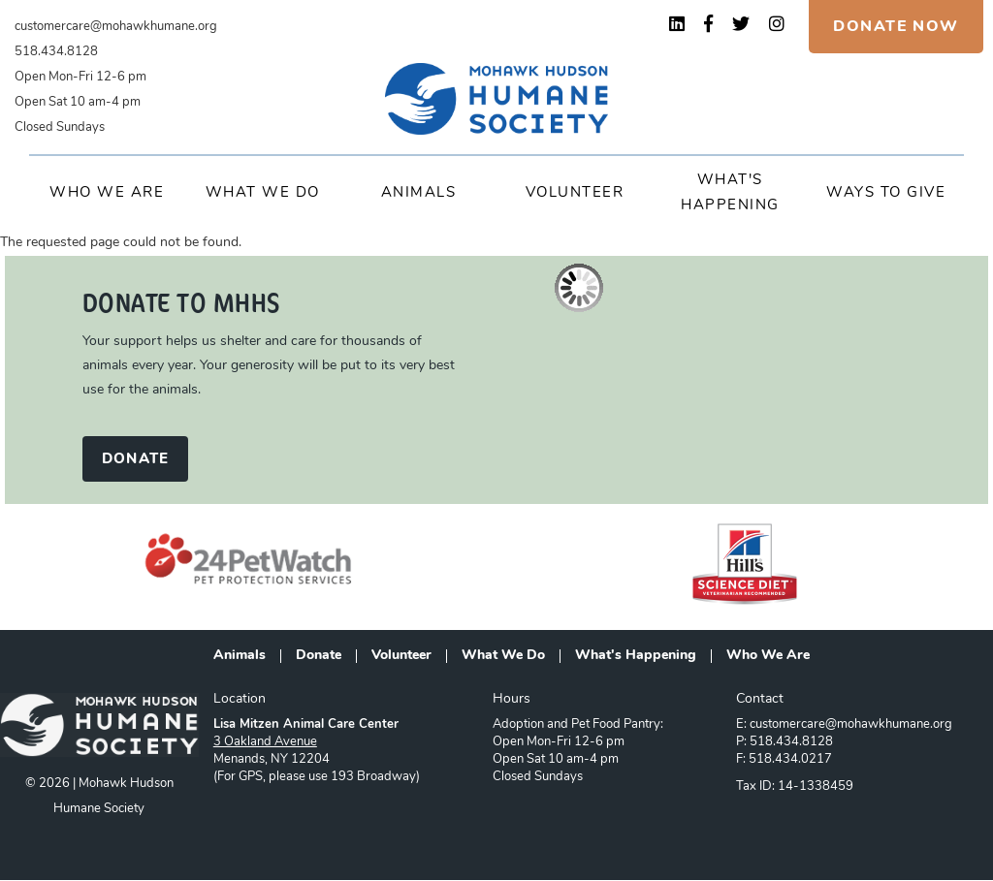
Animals (419, 193)
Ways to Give (885, 193)
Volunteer (575, 193)
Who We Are (106, 193)
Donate (318, 656)
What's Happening (635, 656)
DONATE (135, 460)
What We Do (263, 193)
